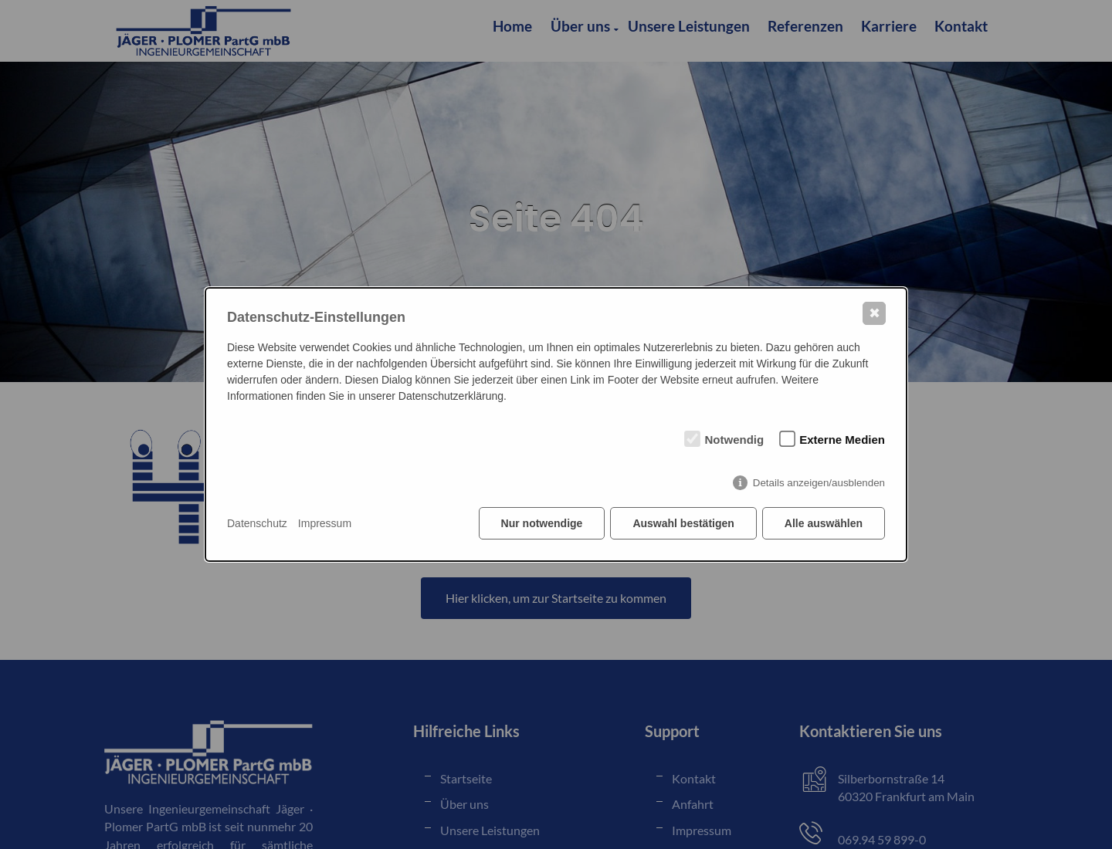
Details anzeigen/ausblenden (819, 483)
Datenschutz (257, 523)
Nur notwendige (542, 523)
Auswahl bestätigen (683, 523)
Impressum (324, 523)
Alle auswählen (824, 523)
